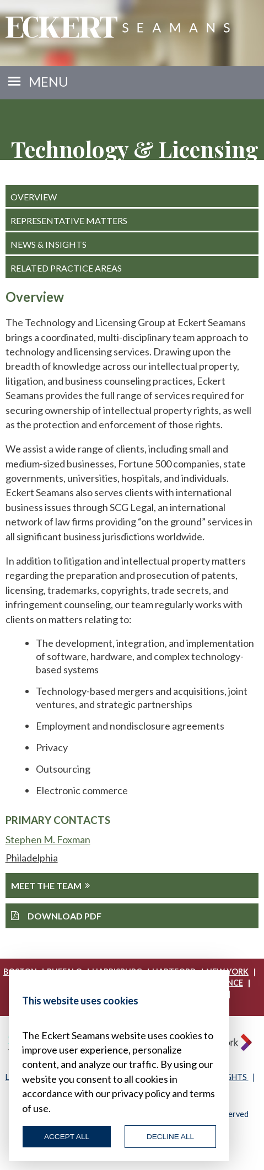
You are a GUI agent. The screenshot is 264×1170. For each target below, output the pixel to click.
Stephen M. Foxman (48, 839)
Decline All (170, 1136)
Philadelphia (32, 858)
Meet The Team (50, 885)
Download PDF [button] (56, 916)
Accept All (66, 1136)
